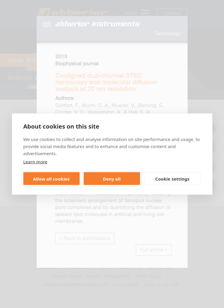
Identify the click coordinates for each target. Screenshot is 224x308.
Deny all (111, 178)
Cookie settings (172, 178)
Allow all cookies (51, 178)
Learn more (35, 162)
